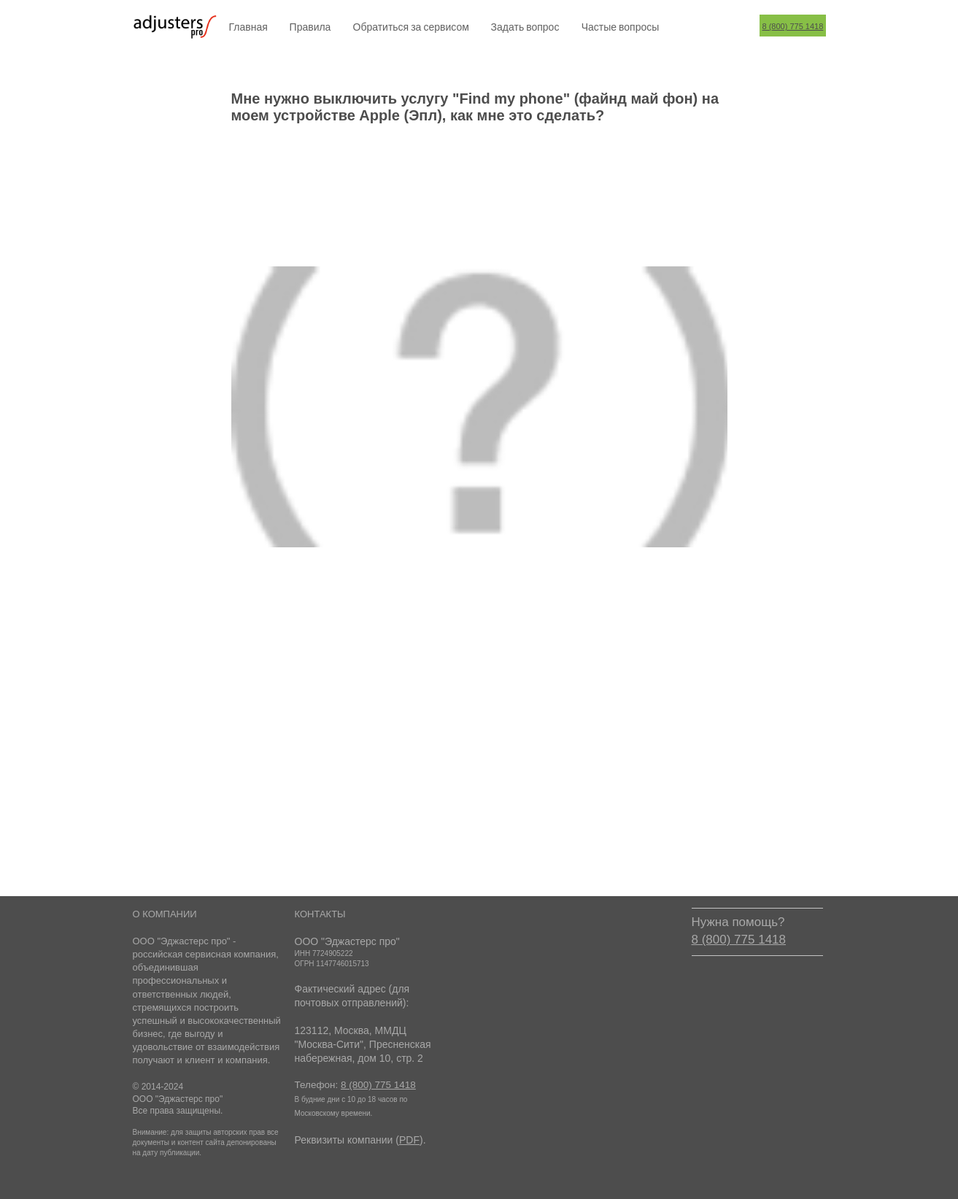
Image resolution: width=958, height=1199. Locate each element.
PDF (409, 1140)
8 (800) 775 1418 (793, 26)
